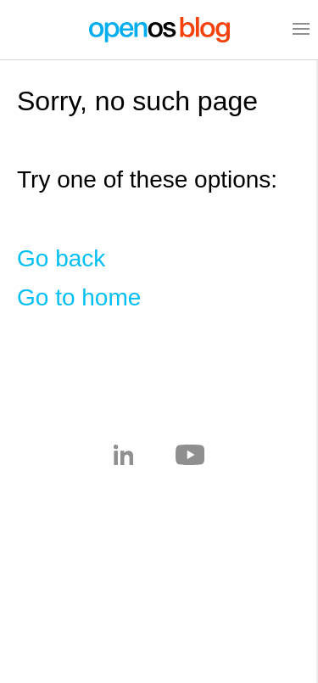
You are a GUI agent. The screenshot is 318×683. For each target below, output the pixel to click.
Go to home (79, 297)
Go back (61, 258)
